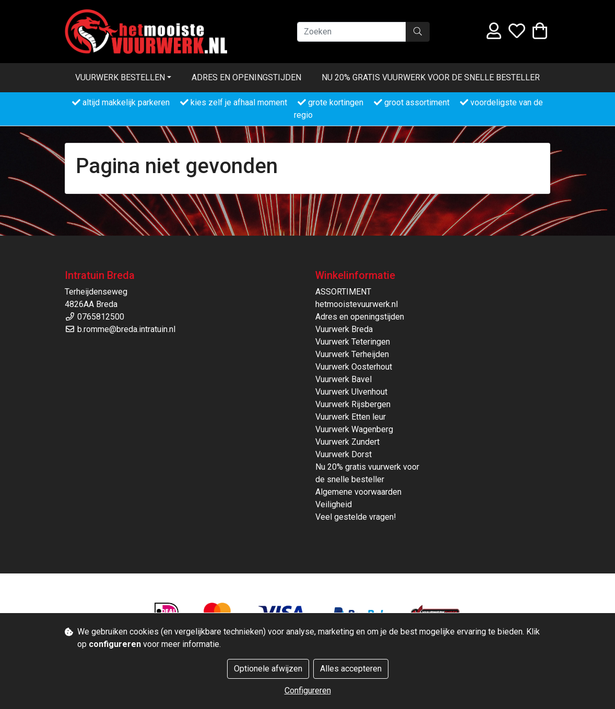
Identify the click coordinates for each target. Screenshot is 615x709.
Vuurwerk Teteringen (352, 342)
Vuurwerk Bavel (343, 379)
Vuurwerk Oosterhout (353, 367)
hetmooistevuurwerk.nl (356, 304)
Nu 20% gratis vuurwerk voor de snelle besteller (431, 77)
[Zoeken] (351, 32)
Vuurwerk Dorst (343, 454)
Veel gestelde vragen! (355, 517)
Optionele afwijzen (268, 669)
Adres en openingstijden (246, 77)
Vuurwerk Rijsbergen (353, 404)
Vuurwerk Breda (344, 329)
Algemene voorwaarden (358, 492)
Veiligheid (333, 504)
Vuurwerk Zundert (347, 442)
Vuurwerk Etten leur (350, 417)
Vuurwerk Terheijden (352, 354)
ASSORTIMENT (343, 292)
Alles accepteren (351, 669)
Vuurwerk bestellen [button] (120, 77)
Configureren (308, 690)
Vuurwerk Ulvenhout (351, 392)
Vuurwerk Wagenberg (354, 429)
